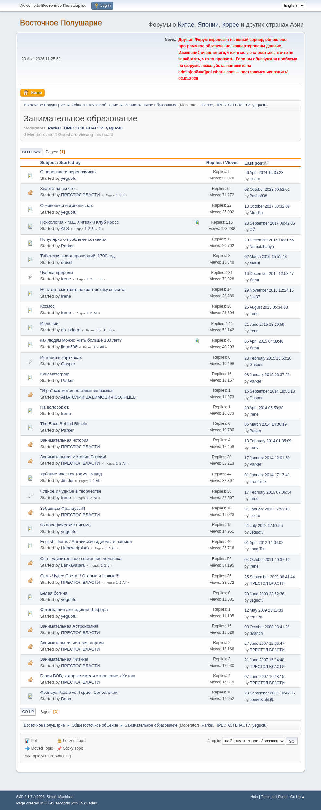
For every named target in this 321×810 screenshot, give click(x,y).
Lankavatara (73, 565)
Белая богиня (53, 593)
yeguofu (259, 105)
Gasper (68, 364)
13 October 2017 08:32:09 (266, 206)
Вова (66, 698)
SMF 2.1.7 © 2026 (30, 797)
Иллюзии (49, 323)
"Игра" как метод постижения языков (76, 390)
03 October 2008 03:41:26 (266, 627)
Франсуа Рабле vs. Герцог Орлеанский (78, 692)
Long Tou (257, 549)
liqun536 (69, 346)
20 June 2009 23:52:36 (264, 594)
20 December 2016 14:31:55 (269, 240)
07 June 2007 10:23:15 (264, 676)
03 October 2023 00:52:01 (266, 189)
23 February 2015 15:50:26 (267, 358)
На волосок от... (55, 407)
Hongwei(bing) (75, 548)
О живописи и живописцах (66, 205)
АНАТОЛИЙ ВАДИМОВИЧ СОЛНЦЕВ (98, 397)
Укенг (254, 280)
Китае (186, 24)
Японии (208, 24)
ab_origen (70, 329)
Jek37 (255, 297)
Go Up (28, 712)
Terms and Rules (274, 797)
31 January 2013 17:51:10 (266, 509)
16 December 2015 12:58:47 (269, 273)
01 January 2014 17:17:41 (266, 475)
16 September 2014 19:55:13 (269, 391)
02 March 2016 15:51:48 (265, 256)
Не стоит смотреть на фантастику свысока (82, 289)
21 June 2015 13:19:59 (264, 324)
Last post (256, 163)
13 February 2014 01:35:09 (267, 441)
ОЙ (252, 229)
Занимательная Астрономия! (69, 626)
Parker (207, 105)
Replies (214, 162)
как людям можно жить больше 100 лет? (81, 340)
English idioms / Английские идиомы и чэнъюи (86, 541)
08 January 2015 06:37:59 (266, 375)
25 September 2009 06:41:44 (269, 577)
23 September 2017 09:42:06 (269, 223)
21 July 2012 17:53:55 (263, 525)
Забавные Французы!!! (62, 508)
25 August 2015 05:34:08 (266, 307)
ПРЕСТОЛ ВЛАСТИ (232, 105)
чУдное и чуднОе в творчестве (70, 491)
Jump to (214, 741)
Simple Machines (60, 797)
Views (231, 162)
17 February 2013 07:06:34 (267, 492)
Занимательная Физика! (64, 659)
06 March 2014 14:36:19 (265, 424)
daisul (66, 262)
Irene (66, 278)
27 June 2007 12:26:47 (264, 643)
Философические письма (65, 524)
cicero (255, 179)
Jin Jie (67, 480)
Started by (70, 162)
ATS (65, 228)
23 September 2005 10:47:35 (269, 693)
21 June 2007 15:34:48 (264, 660)
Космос (47, 306)
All (95, 313)
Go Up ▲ (297, 797)
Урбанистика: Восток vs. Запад (71, 474)
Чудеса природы (56, 272)
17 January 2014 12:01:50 (266, 458)
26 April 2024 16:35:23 (263, 172)
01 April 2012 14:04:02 (263, 542)
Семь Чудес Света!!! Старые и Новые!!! (79, 575)
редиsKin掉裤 (262, 699)
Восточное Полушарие (61, 22)
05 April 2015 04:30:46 (263, 341)
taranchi (256, 633)
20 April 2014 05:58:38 (263, 408)
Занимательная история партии (72, 642)
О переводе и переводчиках (68, 171)
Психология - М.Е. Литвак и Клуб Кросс (79, 222)
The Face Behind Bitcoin (63, 423)
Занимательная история (64, 440)
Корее (230, 24)
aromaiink (258, 481)
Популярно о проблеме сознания (73, 239)
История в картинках (61, 357)
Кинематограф (54, 374)
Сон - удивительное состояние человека (80, 558)
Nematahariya (262, 246)
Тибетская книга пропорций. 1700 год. (78, 255)
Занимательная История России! (73, 456)
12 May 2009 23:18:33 (263, 610)
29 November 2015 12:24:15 (269, 290)
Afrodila (256, 213)
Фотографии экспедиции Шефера (74, 609)
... (96, 229)
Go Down (31, 152)
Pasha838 (258, 196)
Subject (48, 162)
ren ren (256, 617)
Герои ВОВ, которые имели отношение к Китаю (87, 675)
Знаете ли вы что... (59, 188)
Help (254, 797)
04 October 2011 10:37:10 (266, 560)
